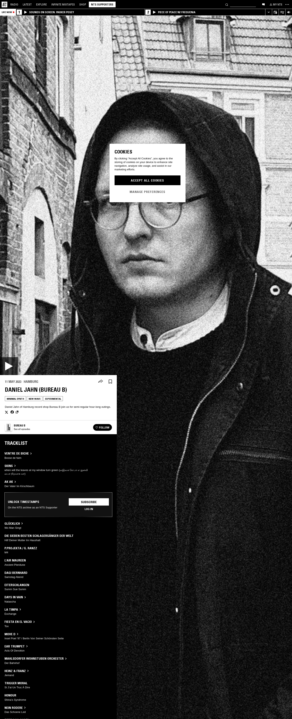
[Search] (226, 4)
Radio (14, 4)
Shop (82, 4)
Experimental (53, 398)
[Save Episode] (110, 382)
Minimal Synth (15, 398)
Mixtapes (63, 4)
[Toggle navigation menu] (287, 4)
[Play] (9, 366)
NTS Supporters (102, 4)
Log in (89, 509)
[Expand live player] (268, 12)
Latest (27, 4)
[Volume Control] (288, 12)
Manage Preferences (147, 192)
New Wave (35, 398)
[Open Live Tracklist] (282, 12)
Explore (41, 4)
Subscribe (89, 502)
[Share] (100, 381)
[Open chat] (263, 4)
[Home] (4, 4)
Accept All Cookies (147, 180)
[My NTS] (275, 4)
